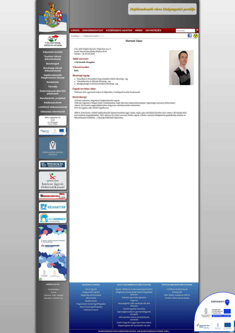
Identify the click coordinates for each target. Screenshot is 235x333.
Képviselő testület (91, 36)
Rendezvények (91, 301)
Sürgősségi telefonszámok (91, 295)
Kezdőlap (74, 36)
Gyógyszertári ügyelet (91, 292)
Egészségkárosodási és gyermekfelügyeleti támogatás (134, 313)
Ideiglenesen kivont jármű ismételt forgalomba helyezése (134, 293)
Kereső (53, 292)
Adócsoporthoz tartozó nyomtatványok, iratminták (133, 318)
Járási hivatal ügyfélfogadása (91, 307)
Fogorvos (134, 300)
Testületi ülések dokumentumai (177, 298)
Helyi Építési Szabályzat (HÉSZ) (177, 295)
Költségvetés (177, 292)
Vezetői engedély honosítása (134, 309)
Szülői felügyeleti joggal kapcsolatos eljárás (134, 322)
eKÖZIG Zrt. (58, 298)
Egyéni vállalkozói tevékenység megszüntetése (134, 289)
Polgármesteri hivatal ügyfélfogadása (91, 304)
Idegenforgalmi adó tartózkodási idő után (134, 325)
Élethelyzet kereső (91, 310)
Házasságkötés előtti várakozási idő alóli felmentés (134, 304)
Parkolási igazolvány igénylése (134, 297)
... (81, 36)
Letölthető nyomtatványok (177, 289)
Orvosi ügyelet (91, 289)
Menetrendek (91, 298)
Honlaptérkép (53, 289)
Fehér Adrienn (57, 295)
